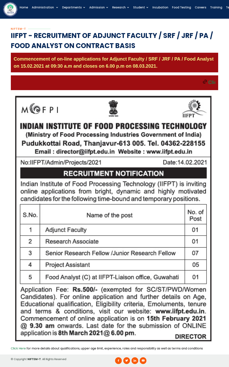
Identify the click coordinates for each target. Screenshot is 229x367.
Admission (97, 7)
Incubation (160, 7)
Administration (43, 7)
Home (24, 7)
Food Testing (181, 7)
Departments (72, 7)
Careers (200, 7)
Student (139, 7)
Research (119, 7)
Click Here (18, 349)
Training (216, 7)
